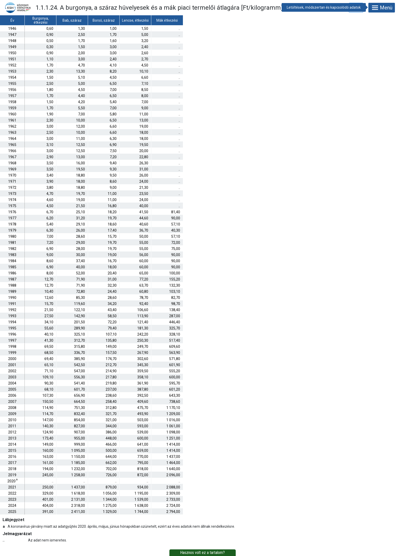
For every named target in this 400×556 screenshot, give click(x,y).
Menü (381, 8)
